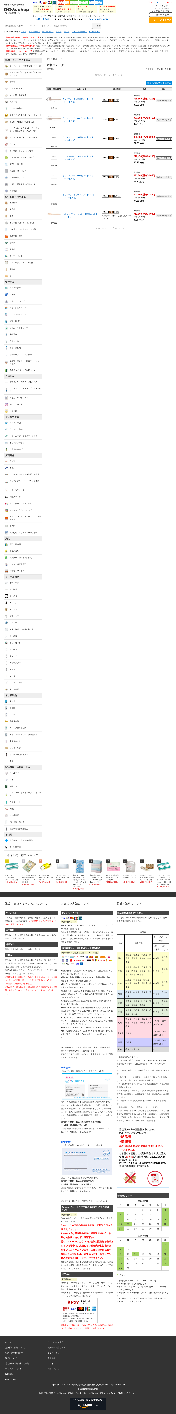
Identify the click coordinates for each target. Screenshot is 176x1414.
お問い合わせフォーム (18, 963)
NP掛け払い (66, 1068)
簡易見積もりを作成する (159, 83)
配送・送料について (14, 1353)
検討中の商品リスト (56, 1347)
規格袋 (58, 32)
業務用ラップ (34, 32)
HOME (48, 59)
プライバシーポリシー (15, 1369)
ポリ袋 (66, 32)
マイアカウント (160, 8)
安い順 (160, 69)
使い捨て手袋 (94, 32)
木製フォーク (57, 59)
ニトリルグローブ (79, 32)
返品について (11, 1358)
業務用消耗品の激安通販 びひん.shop (90, 1384)
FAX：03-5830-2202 (97, 19)
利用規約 (9, 1374)
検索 (97, 26)
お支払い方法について (15, 1347)
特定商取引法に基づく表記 (17, 1363)
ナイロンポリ (47, 32)
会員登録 (51, 1358)
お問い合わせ (41, 19)
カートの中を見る (160, 20)
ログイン (156, 2)
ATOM (13, 1379)
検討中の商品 (161, 15)
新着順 (168, 69)
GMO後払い (66, 1142)
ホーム (8, 1342)
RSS (7, 1379)
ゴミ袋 (23, 32)
